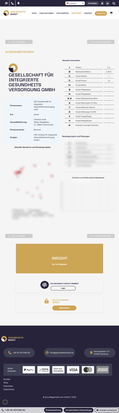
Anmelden (92, 3)
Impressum (8, 386)
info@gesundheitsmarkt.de (61, 352)
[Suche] (114, 3)
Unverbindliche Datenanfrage (79, 410)
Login (63, 288)
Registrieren (64, 308)
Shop (5, 382)
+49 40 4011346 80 (21, 352)
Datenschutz (8, 389)
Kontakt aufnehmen (107, 410)
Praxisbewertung (53, 410)
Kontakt (6, 379)
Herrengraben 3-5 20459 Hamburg (101, 352)
